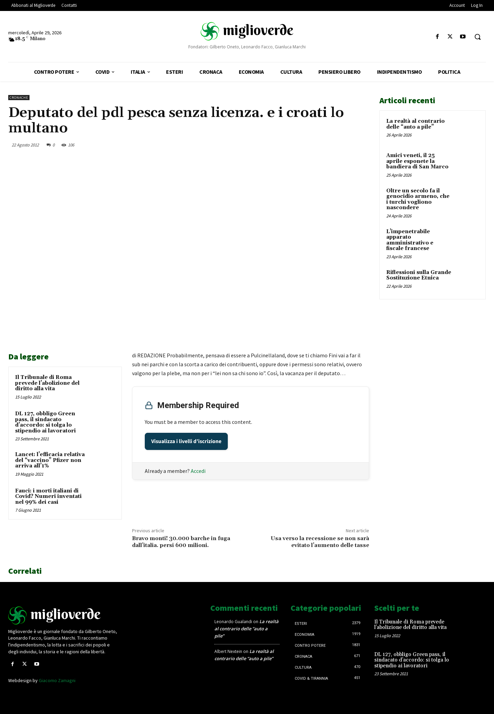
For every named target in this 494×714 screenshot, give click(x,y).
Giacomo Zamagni (57, 680)
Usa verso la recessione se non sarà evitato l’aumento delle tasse (320, 541)
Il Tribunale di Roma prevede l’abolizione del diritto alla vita (47, 383)
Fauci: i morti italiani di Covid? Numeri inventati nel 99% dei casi (48, 496)
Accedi (198, 470)
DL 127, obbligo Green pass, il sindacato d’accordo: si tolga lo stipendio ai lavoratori (45, 422)
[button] (477, 36)
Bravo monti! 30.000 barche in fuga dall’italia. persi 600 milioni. (181, 541)
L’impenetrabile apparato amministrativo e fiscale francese (409, 240)
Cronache (19, 97)
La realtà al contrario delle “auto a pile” (415, 124)
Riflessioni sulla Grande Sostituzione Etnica (418, 275)
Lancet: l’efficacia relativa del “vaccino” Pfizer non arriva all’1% (50, 460)
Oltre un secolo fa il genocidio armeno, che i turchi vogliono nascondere (417, 199)
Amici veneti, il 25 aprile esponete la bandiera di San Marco (417, 161)
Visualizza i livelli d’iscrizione (186, 441)
